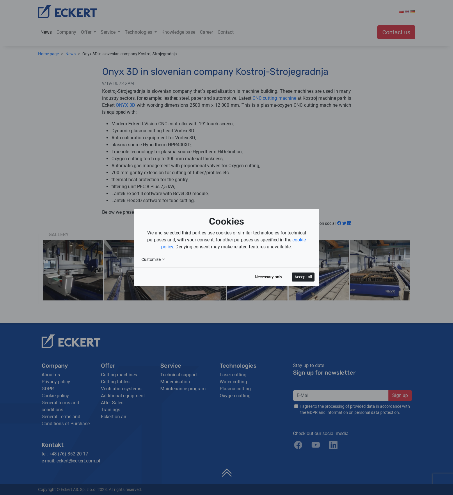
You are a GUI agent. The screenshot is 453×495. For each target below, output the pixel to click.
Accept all (303, 277)
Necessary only (268, 277)
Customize (153, 259)
